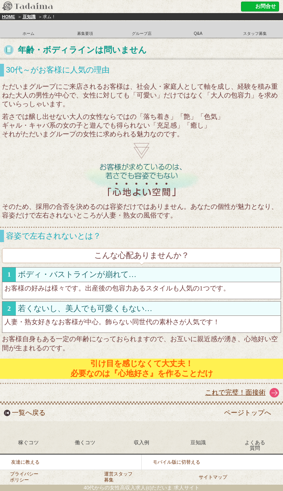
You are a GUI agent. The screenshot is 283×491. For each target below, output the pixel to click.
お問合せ (265, 6)
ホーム (28, 33)
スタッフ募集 (255, 33)
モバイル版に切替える (176, 462)
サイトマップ (213, 477)
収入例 (141, 442)
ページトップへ (247, 412)
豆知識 (29, 16)
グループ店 (142, 33)
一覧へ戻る (29, 412)
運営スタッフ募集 (118, 477)
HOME (8, 16)
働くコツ (85, 442)
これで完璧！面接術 (235, 392)
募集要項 (85, 33)
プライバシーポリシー (24, 477)
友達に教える (25, 462)
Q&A (198, 33)
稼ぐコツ (28, 442)
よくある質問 (255, 445)
